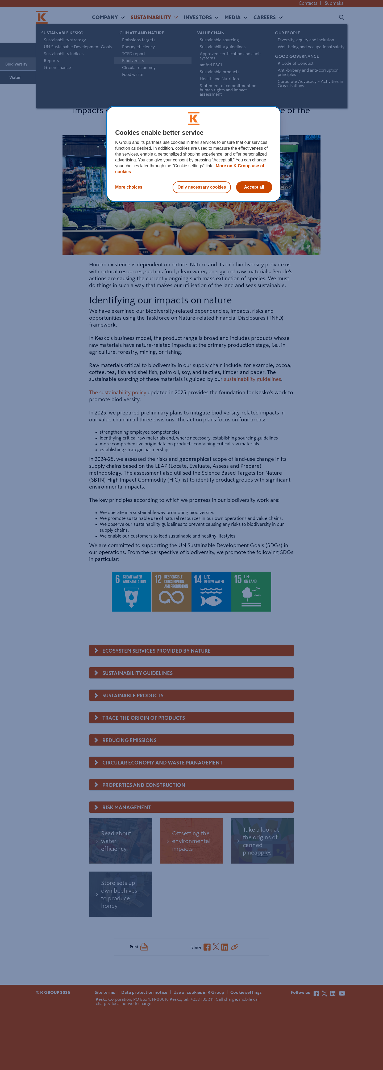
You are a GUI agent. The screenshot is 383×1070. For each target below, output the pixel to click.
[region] (193, 154)
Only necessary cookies (201, 187)
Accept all (254, 187)
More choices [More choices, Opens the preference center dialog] (128, 187)
